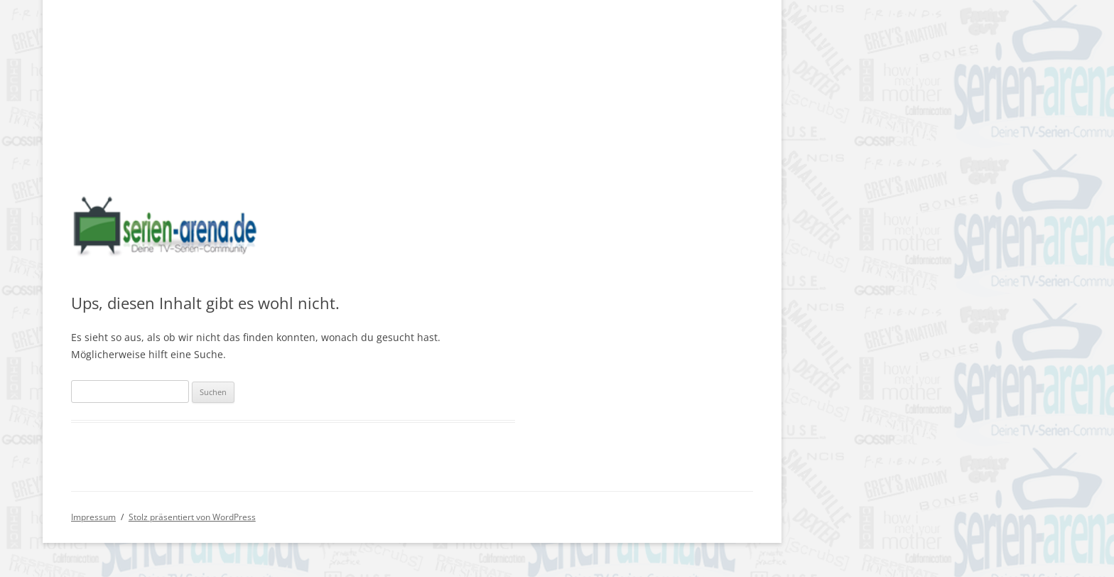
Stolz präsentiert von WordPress (192, 517)
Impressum (93, 517)
